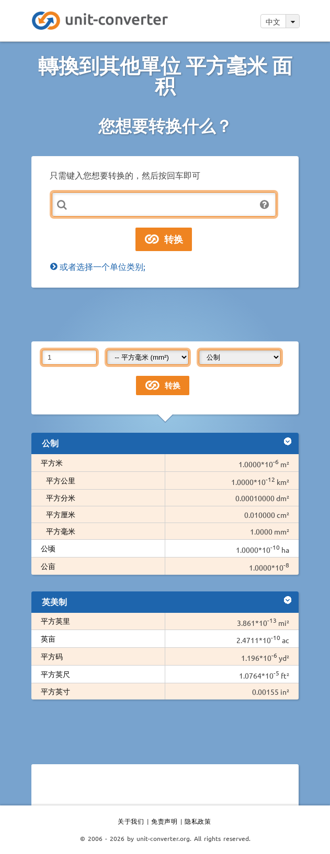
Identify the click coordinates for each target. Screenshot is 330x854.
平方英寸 (55, 691)
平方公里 (60, 480)
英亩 (48, 638)
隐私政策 (198, 821)
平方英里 (55, 620)
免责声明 (164, 821)
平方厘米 (60, 514)
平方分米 (60, 497)
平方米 (52, 462)
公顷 (48, 548)
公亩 (48, 566)
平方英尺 (55, 674)
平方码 (52, 656)
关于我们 (131, 821)
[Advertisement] (165, 313)
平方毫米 (60, 531)
